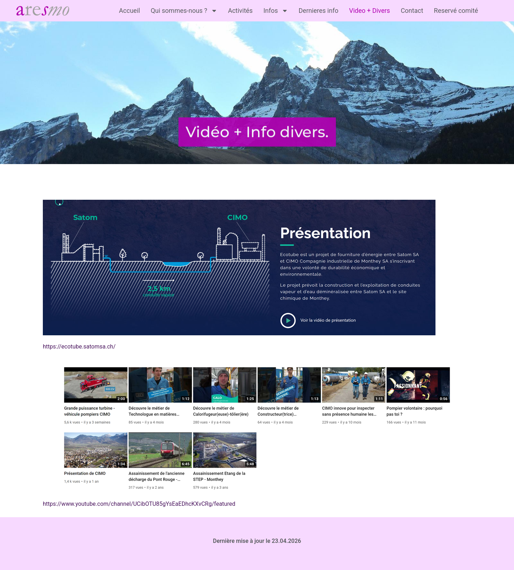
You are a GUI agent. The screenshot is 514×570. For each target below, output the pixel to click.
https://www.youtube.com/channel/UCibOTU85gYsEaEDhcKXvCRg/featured (139, 503)
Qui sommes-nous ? (184, 10)
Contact (412, 10)
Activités (240, 10)
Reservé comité (456, 10)
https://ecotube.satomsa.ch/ (79, 346)
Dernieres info (318, 10)
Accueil (129, 10)
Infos (275, 10)
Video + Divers (369, 10)
